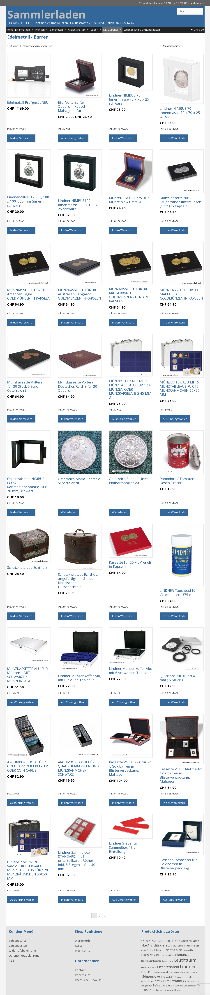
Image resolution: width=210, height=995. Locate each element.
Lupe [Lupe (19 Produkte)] (162, 972)
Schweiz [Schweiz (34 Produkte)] (179, 985)
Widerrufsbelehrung (22, 950)
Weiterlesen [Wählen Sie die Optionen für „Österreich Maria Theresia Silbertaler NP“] (68, 512)
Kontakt (80, 970)
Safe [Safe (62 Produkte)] (155, 985)
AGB (11, 960)
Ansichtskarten (78, 30)
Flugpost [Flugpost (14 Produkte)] (163, 955)
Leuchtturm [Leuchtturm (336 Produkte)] (185, 960)
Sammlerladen (46, 14)
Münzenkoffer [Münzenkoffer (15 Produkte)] (168, 977)
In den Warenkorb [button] (21, 138)
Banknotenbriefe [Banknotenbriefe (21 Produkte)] (186, 945)
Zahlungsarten (18, 940)
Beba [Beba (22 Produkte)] (196, 945)
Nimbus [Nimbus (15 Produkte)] (190, 977)
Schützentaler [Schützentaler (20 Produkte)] (190, 985)
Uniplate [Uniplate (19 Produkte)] (155, 990)
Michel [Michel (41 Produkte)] (169, 972)
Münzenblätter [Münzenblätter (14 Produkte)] (192, 972)
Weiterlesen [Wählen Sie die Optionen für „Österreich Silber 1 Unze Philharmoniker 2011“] (119, 512)
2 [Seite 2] (99, 915)
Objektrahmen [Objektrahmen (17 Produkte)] (147, 981)
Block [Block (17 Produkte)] (143, 950)
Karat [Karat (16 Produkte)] (171, 961)
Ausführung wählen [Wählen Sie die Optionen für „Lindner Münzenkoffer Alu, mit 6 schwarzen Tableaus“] (124, 702)
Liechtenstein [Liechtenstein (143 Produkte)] (168, 966)
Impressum (82, 975)
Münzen (41, 30)
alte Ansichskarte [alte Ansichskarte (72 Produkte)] (187, 941)
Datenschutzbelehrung (24, 955)
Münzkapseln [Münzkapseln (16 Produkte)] (180, 977)
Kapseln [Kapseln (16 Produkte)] (165, 961)
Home (9, 29)
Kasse (79, 945)
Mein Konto (82, 950)
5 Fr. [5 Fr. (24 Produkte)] (143, 941)
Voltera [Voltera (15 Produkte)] (163, 990)
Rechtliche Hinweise (88, 980)
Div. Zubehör (112, 30)
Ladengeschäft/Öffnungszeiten (141, 29)
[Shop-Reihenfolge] (182, 46)
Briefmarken (24, 30)
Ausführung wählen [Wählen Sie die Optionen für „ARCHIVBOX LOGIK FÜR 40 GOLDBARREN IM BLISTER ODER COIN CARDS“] (22, 803)
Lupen (96, 30)
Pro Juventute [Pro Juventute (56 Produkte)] (173, 981)
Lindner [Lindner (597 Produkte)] (188, 966)
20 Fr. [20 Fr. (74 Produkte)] (170, 941)
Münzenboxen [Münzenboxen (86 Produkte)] (151, 976)
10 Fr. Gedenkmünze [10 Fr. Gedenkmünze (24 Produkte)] (156, 941)
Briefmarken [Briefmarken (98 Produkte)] (173, 950)
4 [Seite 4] (110, 915)
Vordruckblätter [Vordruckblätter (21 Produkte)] (174, 990)
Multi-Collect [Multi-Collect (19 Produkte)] (179, 972)
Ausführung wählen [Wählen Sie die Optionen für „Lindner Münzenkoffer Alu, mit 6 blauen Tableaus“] (73, 702)
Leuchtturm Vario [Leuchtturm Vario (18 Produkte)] (148, 967)
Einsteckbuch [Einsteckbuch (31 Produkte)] (189, 950)
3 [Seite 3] (105, 915)
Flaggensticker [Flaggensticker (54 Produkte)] (150, 955)
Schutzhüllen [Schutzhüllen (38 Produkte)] (166, 985)
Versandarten (18, 945)
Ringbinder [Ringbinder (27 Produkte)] (146, 985)
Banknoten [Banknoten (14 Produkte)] (172, 946)
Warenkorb (82, 940)
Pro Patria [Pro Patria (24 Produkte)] (188, 981)
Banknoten (58, 30)
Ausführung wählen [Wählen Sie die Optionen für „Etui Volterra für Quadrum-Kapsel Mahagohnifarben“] (73, 138)
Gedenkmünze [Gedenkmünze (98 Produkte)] (178, 954)
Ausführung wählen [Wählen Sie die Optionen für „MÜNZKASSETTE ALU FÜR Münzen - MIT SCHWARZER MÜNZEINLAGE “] (22, 702)
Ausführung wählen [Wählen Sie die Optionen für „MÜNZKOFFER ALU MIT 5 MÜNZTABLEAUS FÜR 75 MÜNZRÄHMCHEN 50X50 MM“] (175, 419)
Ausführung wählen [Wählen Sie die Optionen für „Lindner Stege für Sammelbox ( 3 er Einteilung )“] (124, 899)
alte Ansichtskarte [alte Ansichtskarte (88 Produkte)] (154, 945)
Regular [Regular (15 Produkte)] (196, 981)
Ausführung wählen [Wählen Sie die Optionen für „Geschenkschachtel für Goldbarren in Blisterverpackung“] (175, 899)
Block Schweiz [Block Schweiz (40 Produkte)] (155, 950)
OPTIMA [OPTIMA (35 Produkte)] (159, 981)
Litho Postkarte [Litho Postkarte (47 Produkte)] (150, 972)
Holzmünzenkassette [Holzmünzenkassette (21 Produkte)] (151, 961)
